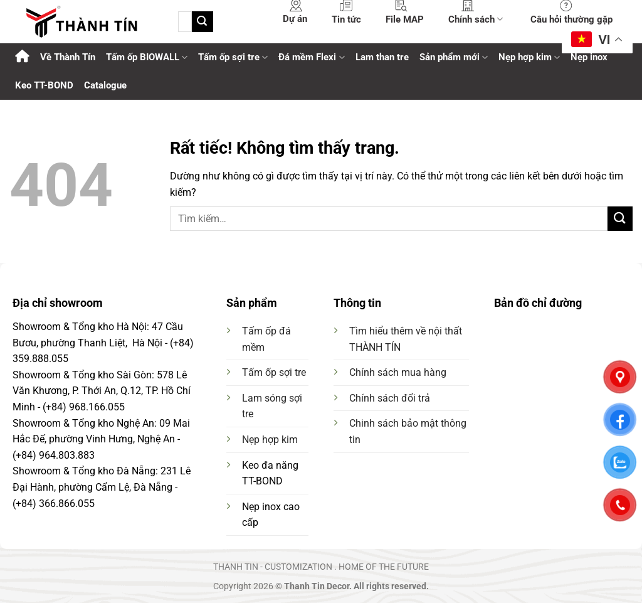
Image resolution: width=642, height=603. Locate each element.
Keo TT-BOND (44, 85)
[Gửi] (202, 22)
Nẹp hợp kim (270, 440)
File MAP (405, 19)
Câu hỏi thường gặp (571, 19)
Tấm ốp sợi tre (274, 372)
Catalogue (105, 85)
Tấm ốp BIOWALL (146, 57)
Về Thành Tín (67, 57)
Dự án (295, 18)
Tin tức (346, 19)
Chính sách (475, 19)
